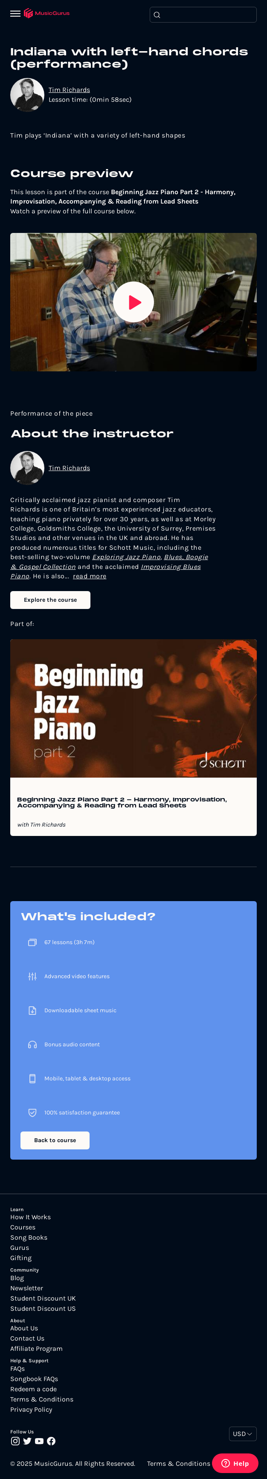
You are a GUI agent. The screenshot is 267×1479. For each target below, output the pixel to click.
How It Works (30, 1217)
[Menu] (17, 14)
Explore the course (50, 599)
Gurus (19, 1247)
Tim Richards (69, 90)
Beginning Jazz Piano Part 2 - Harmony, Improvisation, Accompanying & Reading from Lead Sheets (122, 803)
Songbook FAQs (34, 1379)
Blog (17, 1278)
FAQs (17, 1368)
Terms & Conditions (41, 1399)
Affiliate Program (36, 1348)
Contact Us (27, 1338)
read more (90, 576)
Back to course (55, 1140)
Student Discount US (43, 1308)
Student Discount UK (43, 1298)
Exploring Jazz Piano (126, 557)
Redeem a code (33, 1389)
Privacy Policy (31, 1409)
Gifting (21, 1258)
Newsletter (26, 1288)
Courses (22, 1227)
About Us (24, 1328)
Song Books (28, 1237)
